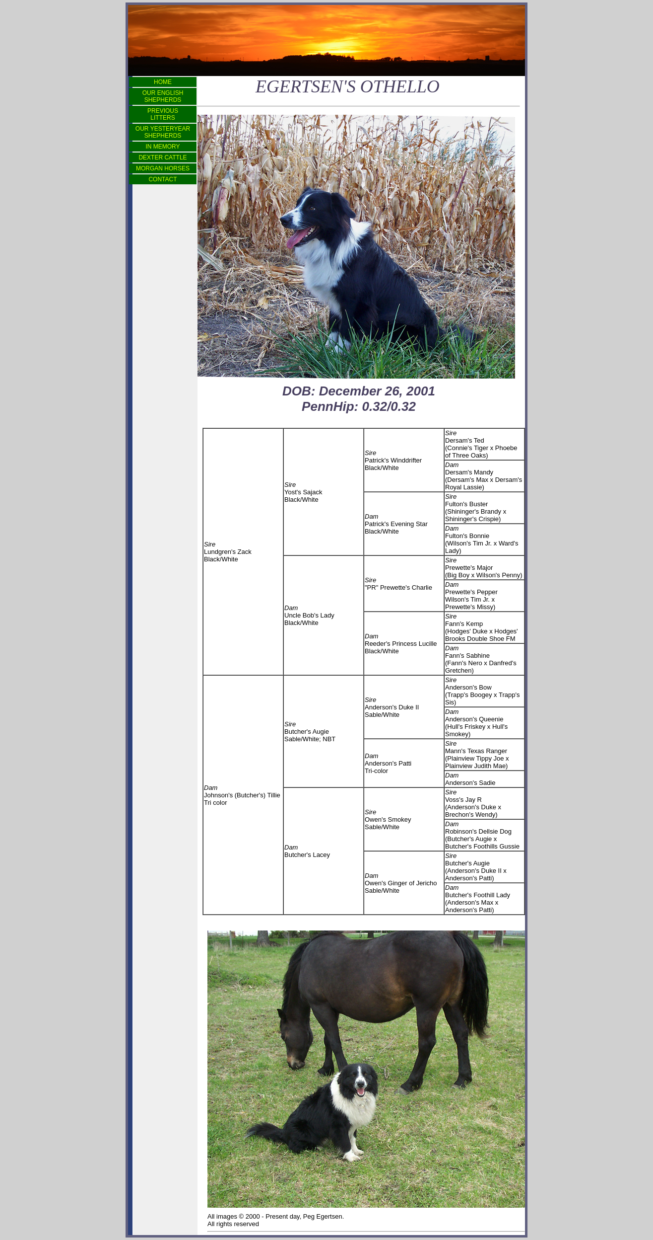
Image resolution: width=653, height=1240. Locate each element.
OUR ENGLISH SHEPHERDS (163, 96)
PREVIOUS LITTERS (162, 114)
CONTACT (162, 179)
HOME (163, 81)
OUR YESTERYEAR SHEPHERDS (162, 132)
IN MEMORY (162, 146)
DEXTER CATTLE (162, 157)
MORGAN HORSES (163, 168)
